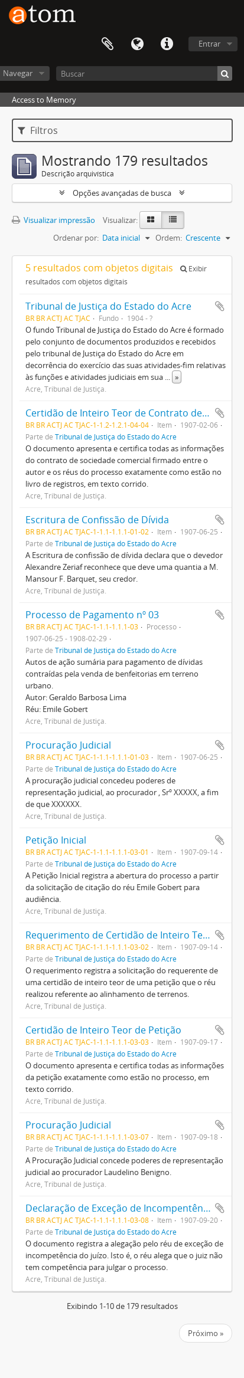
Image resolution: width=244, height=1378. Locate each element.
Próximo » (205, 1333)
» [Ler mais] (176, 377)
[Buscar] (144, 73)
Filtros (38, 130)
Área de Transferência (107, 44)
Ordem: (168, 237)
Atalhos (166, 44)
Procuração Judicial (68, 745)
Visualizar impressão (53, 220)
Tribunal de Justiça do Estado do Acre (108, 306)
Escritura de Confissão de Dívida (97, 519)
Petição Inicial (55, 840)
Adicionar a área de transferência (220, 306)
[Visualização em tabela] (172, 220)
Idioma (137, 44)
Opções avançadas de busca (122, 193)
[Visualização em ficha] (150, 220)
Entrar (209, 43)
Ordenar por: (76, 237)
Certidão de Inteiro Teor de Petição (103, 1029)
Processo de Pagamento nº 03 (92, 614)
